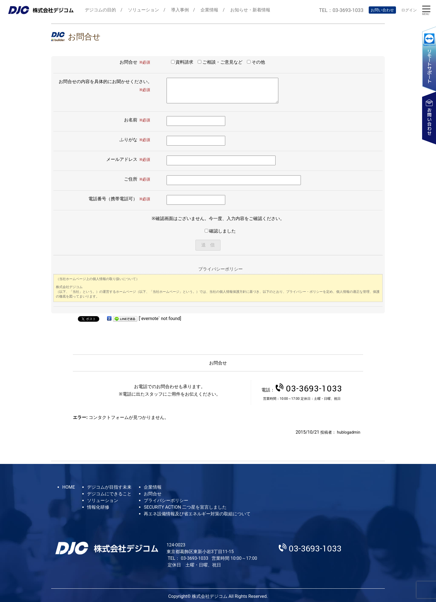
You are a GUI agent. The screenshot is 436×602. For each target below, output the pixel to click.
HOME (68, 487)
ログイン (409, 10)
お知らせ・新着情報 (250, 10)
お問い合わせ (382, 10)
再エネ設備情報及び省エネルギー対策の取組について (197, 513)
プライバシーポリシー (166, 500)
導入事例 (180, 10)
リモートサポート (429, 58)
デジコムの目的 (100, 10)
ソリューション (143, 10)
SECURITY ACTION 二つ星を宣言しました (185, 507)
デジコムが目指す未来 (109, 487)
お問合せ (153, 493)
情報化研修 (98, 507)
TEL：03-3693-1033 (341, 10)
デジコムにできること (109, 493)
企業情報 (209, 10)
